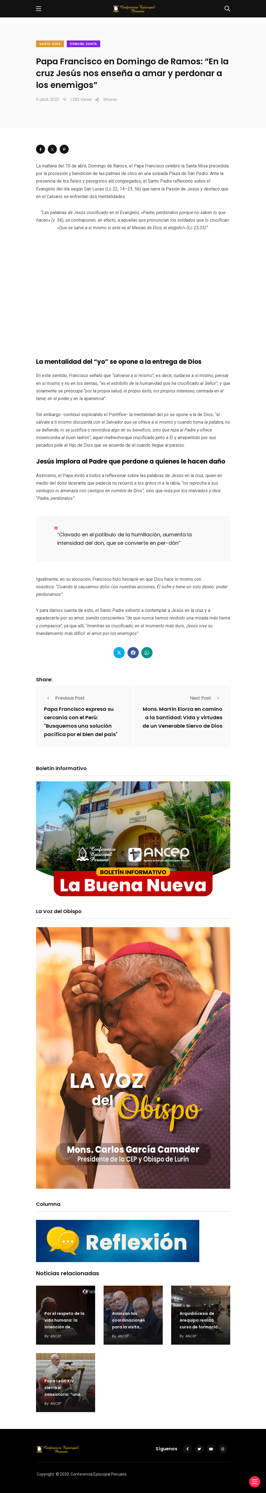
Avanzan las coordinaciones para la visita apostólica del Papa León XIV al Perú (133, 1327)
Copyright (45, 1474)
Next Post (206, 698)
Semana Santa (83, 44)
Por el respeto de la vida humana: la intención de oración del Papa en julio (65, 1327)
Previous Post (64, 698)
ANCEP (55, 1336)
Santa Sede (50, 44)
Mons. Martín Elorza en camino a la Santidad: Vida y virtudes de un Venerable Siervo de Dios (182, 718)
